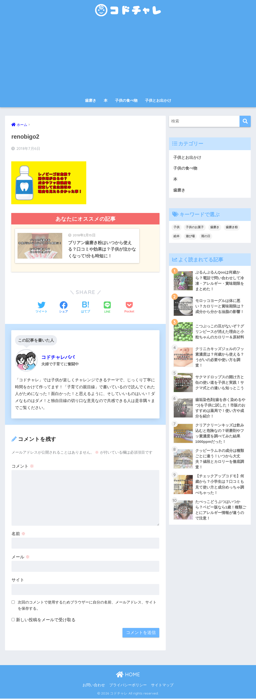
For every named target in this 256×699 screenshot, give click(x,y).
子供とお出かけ (158, 100)
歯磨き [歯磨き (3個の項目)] (214, 228)
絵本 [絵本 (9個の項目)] (177, 237)
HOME (128, 675)
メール (21, 557)
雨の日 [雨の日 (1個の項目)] (205, 237)
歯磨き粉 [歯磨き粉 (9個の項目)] (232, 228)
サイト (18, 580)
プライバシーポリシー (128, 686)
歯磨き (90, 100)
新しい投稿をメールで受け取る (46, 620)
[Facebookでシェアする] (63, 308)
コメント (23, 466)
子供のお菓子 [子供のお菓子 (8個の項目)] (195, 228)
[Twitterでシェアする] (42, 308)
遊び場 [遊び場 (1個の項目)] (190, 237)
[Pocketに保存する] (129, 308)
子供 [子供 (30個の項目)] (177, 228)
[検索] (245, 121)
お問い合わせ (93, 686)
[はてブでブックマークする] (85, 308)
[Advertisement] (128, 58)
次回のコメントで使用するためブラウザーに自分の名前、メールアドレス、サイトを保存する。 (87, 605)
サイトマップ (162, 686)
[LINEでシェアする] (107, 308)
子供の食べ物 (126, 100)
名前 (19, 534)
